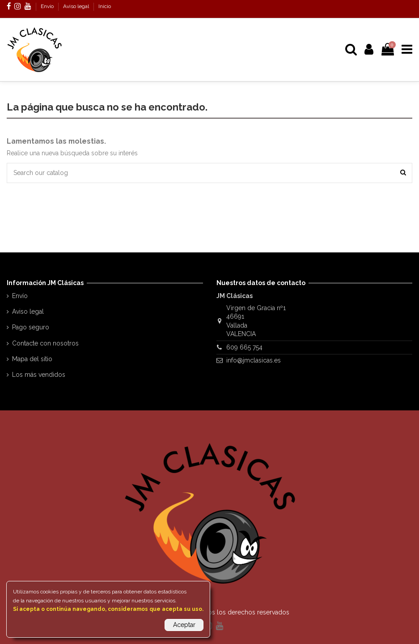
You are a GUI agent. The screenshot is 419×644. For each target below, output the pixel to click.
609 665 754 (244, 347)
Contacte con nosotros (45, 343)
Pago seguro (30, 327)
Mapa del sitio (32, 359)
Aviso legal (76, 6)
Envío (48, 6)
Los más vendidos (38, 374)
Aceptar (184, 624)
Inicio (104, 6)
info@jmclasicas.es (253, 360)
